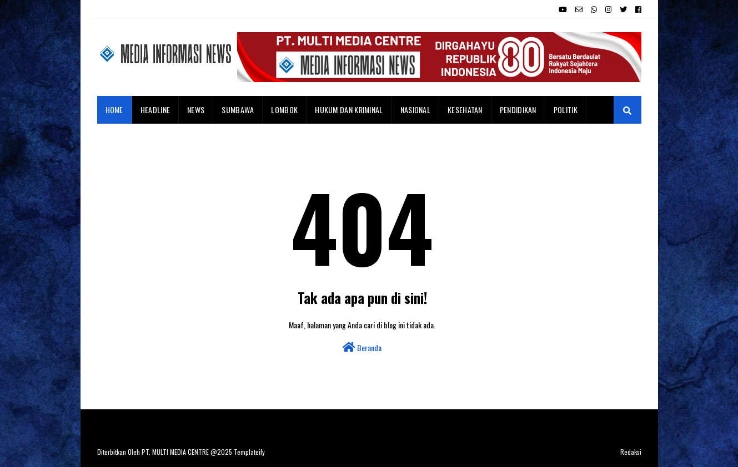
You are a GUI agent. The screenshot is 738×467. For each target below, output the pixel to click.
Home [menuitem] (114, 109)
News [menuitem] (195, 109)
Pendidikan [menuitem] (518, 109)
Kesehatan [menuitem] (465, 109)
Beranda (362, 347)
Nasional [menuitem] (415, 109)
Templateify (249, 451)
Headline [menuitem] (155, 109)
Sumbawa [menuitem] (238, 109)
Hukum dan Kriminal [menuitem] (349, 109)
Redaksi (630, 451)
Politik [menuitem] (566, 109)
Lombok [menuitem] (284, 109)
